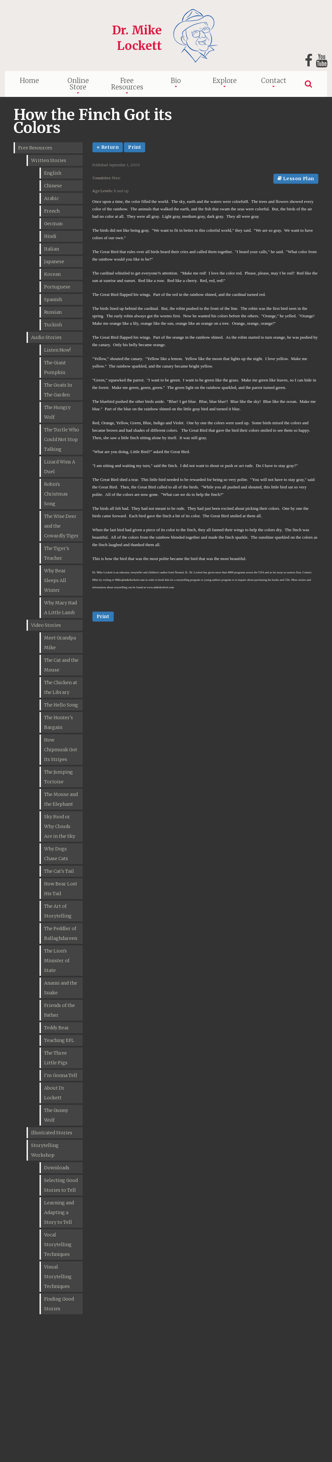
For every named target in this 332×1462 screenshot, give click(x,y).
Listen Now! (57, 350)
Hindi (50, 236)
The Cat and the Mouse (61, 665)
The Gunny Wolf (56, 1115)
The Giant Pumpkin (55, 367)
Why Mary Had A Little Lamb (60, 607)
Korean (52, 274)
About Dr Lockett (54, 1093)
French (52, 211)
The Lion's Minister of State (56, 960)
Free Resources (127, 83)
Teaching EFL (59, 1040)
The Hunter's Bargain (58, 722)
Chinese (53, 186)
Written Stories (48, 160)
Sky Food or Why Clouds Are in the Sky (59, 826)
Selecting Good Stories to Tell (61, 1185)
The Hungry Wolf (57, 412)
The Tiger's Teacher (56, 553)
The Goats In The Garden (58, 390)
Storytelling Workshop (45, 1150)
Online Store (78, 83)
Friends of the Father (59, 1010)
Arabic (51, 198)
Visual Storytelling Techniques (58, 1276)
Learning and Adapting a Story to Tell (59, 1212)
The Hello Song (61, 705)
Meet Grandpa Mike (60, 642)
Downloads (56, 1168)
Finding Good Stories (59, 1304)
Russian (53, 312)
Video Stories (46, 625)
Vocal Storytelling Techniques (58, 1244)
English (52, 173)
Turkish (53, 325)
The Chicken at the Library (60, 687)
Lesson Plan (296, 178)
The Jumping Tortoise (58, 777)
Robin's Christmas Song (56, 494)
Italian (51, 249)
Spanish (53, 299)
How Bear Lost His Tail (60, 888)
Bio (176, 80)
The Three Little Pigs (55, 1058)
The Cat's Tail (59, 871)
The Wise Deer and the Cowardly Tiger (61, 526)
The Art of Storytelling (58, 911)
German (53, 224)
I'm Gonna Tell (60, 1075)
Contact (273, 80)
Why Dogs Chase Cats (56, 853)
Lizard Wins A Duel (59, 466)
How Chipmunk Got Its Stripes (60, 749)
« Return (108, 147)
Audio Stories (46, 337)
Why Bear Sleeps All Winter (55, 580)
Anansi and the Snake (60, 988)
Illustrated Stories (51, 1133)
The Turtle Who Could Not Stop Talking (61, 439)
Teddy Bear (56, 1028)
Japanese (54, 261)
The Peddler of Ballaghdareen (60, 933)
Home (29, 80)
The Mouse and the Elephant (61, 799)
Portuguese (57, 287)
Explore (225, 80)
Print (134, 147)
